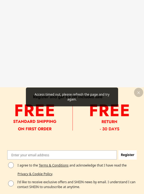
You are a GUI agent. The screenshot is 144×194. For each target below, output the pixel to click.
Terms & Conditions (53, 165)
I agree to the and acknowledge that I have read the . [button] (72, 169)
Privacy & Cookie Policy (35, 174)
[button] (138, 92)
